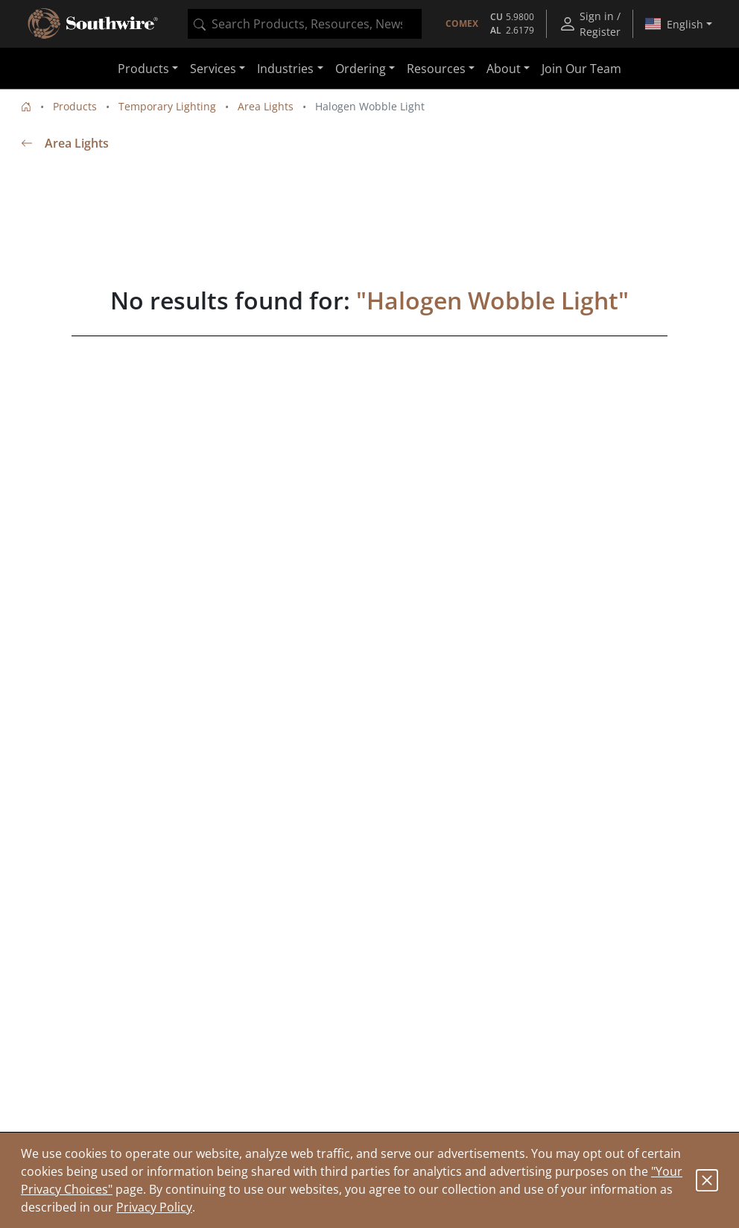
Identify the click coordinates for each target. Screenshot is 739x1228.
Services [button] (213, 68)
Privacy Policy (154, 1207)
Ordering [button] (360, 68)
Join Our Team (581, 68)
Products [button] (143, 68)
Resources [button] (436, 68)
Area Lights (266, 106)
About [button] (503, 68)
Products (75, 106)
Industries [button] (285, 68)
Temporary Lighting (167, 106)
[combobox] (305, 24)
